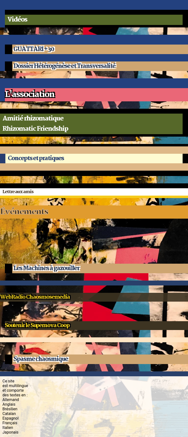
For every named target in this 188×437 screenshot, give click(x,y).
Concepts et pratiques (36, 158)
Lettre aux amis (17, 192)
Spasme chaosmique (40, 359)
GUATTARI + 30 (33, 49)
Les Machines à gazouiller (46, 268)
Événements (24, 212)
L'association (29, 94)
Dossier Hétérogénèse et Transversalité (64, 66)
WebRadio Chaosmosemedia (35, 297)
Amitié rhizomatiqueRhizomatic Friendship (35, 124)
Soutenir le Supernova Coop (37, 325)
